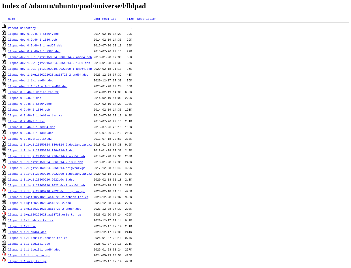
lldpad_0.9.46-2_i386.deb (29, 109)
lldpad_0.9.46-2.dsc (24, 98)
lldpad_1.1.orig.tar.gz (27, 261)
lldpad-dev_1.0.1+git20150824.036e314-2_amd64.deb (50, 57)
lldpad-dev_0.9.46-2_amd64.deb (33, 34)
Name (11, 19)
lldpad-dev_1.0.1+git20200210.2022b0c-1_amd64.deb (50, 69)
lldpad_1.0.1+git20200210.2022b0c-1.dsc (41, 179)
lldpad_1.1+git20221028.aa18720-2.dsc (39, 203)
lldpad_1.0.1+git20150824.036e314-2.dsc (41, 150)
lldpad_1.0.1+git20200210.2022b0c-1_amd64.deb (46, 185)
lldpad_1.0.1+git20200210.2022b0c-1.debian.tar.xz (50, 174)
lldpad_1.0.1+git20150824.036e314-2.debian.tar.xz (50, 144)
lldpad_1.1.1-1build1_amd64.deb (34, 249)
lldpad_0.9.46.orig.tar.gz (30, 139)
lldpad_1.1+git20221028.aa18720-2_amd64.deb (44, 209)
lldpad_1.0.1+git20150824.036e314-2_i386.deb (45, 162)
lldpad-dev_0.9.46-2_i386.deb (32, 39)
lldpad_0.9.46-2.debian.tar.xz (33, 92)
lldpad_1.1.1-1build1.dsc (29, 244)
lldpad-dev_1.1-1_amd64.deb (31, 80)
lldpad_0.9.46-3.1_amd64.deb (31, 127)
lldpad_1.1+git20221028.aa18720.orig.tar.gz (44, 214)
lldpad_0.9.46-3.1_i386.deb (31, 133)
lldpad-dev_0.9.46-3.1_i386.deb (34, 51)
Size (130, 19)
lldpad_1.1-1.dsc (22, 226)
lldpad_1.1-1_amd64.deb (27, 232)
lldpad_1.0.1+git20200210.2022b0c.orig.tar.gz (46, 191)
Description (146, 19)
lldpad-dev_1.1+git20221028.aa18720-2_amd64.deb (48, 74)
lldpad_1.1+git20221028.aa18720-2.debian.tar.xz (48, 197)
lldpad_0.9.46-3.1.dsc (26, 121)
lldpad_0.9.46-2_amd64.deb (30, 104)
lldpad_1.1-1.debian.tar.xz (31, 220)
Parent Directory (22, 28)
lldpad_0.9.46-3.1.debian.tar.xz (35, 115)
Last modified (105, 19)
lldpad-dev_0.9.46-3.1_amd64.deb (35, 45)
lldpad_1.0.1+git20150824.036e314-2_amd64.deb (46, 156)
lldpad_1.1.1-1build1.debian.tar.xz (37, 238)
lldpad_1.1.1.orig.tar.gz (29, 255)
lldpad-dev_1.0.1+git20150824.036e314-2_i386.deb (49, 63)
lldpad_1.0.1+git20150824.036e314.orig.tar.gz (46, 168)
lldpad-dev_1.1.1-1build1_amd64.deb (37, 86)
